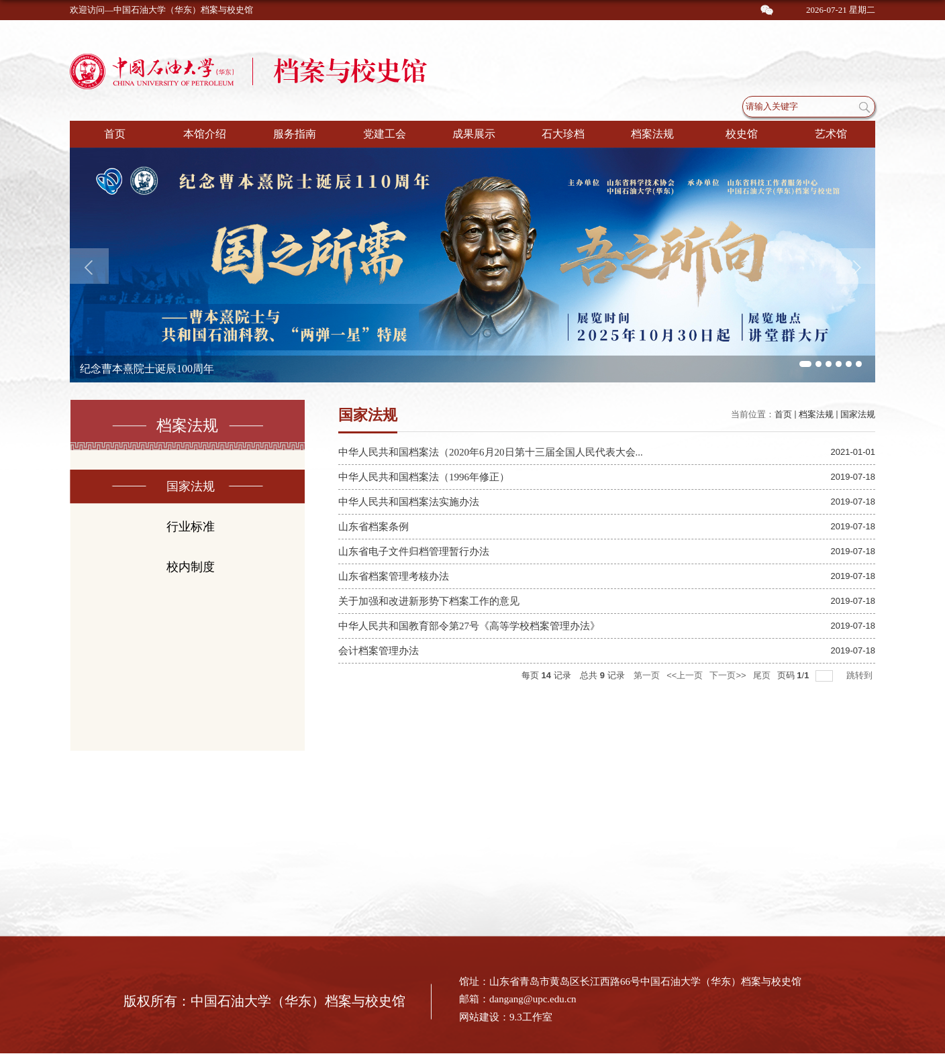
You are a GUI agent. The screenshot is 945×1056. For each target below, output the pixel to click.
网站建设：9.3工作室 (505, 1017)
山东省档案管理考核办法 (393, 576)
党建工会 (384, 134)
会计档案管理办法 (378, 650)
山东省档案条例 (373, 526)
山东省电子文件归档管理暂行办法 (413, 551)
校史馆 (742, 134)
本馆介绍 (204, 134)
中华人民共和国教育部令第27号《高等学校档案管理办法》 (469, 626)
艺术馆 (831, 134)
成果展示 (473, 134)
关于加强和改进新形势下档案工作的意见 (428, 601)
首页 (115, 134)
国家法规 (857, 414)
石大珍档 (563, 134)
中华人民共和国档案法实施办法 (408, 501)
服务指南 (294, 134)
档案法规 (652, 134)
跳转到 (860, 675)
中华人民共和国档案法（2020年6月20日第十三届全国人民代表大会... (490, 452)
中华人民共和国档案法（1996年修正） (423, 477)
